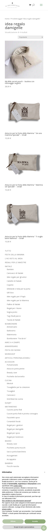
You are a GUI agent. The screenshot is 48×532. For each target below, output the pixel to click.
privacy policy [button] (6, 509)
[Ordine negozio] (30, 37)
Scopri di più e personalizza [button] (24, 527)
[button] (45, 472)
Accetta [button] (35, 521)
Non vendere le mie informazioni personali (16, 501)
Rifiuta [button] (13, 521)
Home (7, 19)
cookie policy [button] (17, 486)
